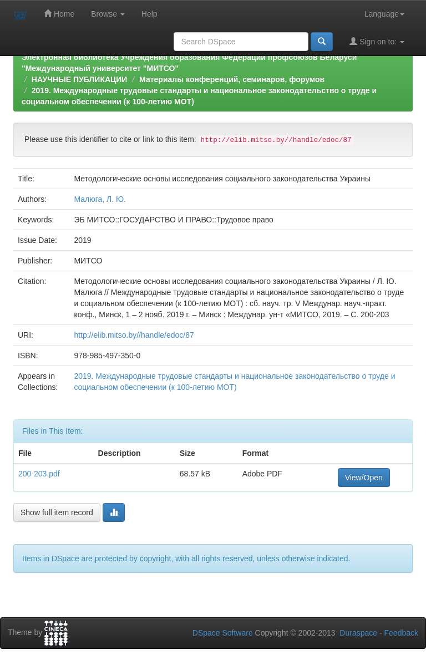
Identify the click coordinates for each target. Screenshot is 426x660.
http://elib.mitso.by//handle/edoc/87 (134, 335)
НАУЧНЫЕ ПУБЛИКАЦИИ (80, 79)
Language (384, 13)
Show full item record (57, 512)
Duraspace (358, 632)
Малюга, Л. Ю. (100, 199)
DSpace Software (222, 632)
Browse (108, 13)
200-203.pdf (39, 473)
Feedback (401, 632)
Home (59, 13)
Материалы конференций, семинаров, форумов (231, 79)
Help (149, 13)
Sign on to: (376, 41)
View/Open (364, 477)
